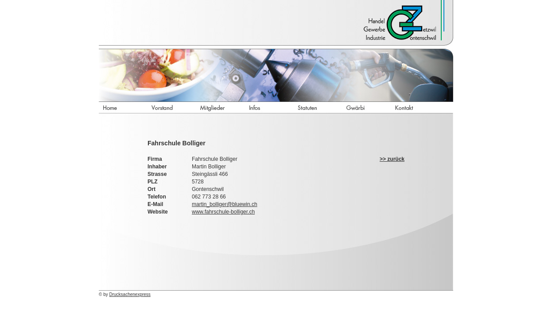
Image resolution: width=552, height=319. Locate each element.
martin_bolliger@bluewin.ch (224, 204)
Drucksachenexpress (130, 294)
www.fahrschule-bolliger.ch (223, 212)
